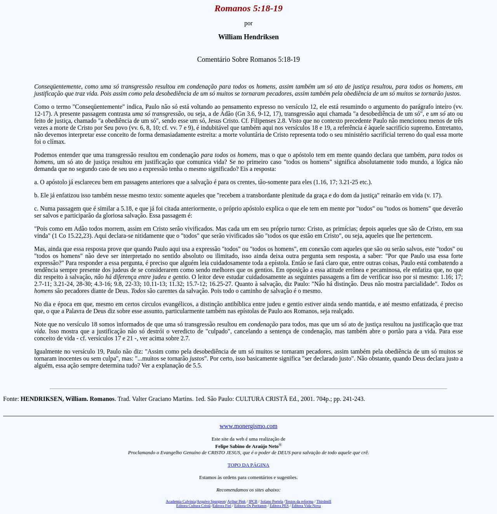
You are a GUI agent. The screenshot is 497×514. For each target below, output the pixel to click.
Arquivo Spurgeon (211, 501)
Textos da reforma (299, 501)
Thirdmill (323, 501)
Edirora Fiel (221, 506)
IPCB (253, 501)
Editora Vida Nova (306, 506)
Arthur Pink (236, 501)
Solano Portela (272, 501)
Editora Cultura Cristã (193, 506)
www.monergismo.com (249, 426)
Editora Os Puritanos (250, 506)
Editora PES (278, 506)
